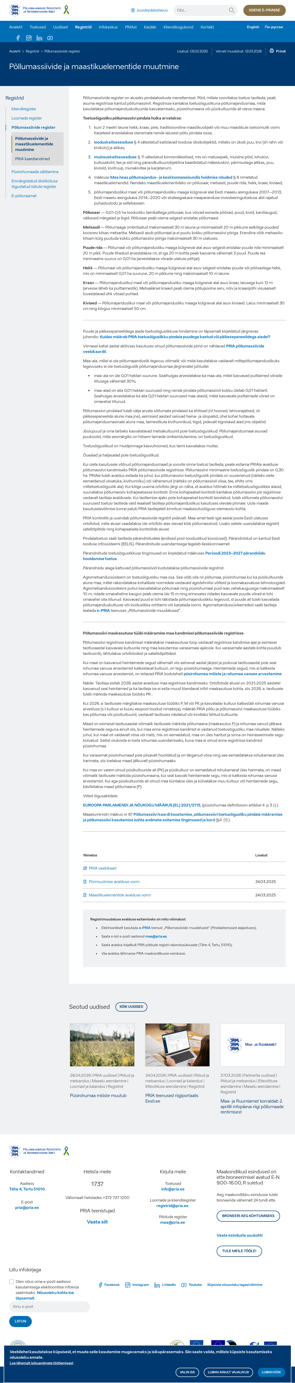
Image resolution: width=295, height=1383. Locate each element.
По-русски (274, 27)
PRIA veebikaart (103, 868)
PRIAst (131, 27)
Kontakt (207, 27)
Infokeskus (108, 27)
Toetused (38, 27)
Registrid (83, 27)
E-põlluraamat (24, 196)
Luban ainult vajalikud (228, 1373)
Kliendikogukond (178, 27)
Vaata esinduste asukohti (240, 1235)
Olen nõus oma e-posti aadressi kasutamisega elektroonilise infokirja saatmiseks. (47, 1289)
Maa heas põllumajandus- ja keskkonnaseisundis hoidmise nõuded (171, 177)
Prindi (281, 51)
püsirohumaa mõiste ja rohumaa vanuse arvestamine (233, 674)
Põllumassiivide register (62, 51)
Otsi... (232, 10)
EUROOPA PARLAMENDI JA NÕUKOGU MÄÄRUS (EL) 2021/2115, (142, 805)
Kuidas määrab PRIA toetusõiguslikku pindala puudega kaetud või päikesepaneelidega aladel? (185, 337)
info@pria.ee (173, 1189)
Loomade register (27, 118)
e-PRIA (103, 610)
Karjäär (150, 27)
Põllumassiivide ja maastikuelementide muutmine (34, 144)
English (253, 27)
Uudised (60, 27)
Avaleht (15, 27)
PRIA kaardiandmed (32, 159)
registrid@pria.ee (172, 1206)
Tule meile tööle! (239, 1251)
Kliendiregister (24, 109)
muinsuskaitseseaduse (115, 157)
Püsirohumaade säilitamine (35, 172)
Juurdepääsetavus (152, 10)
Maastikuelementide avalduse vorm (120, 895)
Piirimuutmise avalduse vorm (114, 882)
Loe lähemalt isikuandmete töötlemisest (41, 1364)
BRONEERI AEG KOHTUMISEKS (248, 1216)
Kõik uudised (131, 1007)
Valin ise (187, 1373)
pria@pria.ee (27, 1207)
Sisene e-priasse (264, 10)
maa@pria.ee (155, 936)
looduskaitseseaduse (114, 142)
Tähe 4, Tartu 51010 (27, 1189)
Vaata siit (97, 1222)
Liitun (20, 1321)
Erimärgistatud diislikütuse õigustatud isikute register (35, 184)
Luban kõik (271, 1373)
